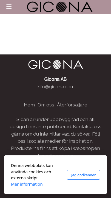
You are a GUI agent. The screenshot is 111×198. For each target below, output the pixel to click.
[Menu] (8, 7)
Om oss (46, 105)
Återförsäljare (72, 105)
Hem (29, 105)
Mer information (27, 184)
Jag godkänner (83, 174)
